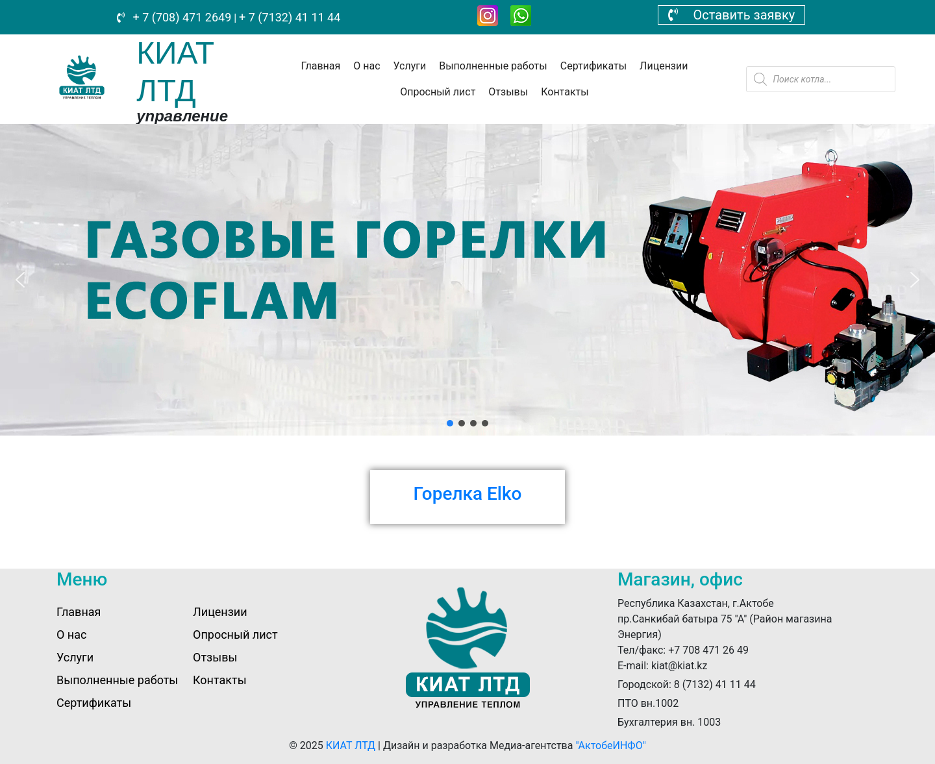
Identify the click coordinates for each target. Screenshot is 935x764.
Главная (320, 66)
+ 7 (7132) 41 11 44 (289, 17)
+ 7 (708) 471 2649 (180, 17)
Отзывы (508, 92)
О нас (366, 66)
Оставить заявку (731, 15)
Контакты (564, 92)
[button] (20, 279)
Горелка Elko (468, 493)
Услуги (410, 66)
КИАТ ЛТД (350, 745)
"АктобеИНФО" (610, 745)
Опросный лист (437, 92)
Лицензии (664, 66)
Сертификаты (593, 66)
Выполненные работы (493, 66)
